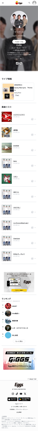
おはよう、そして (19, 254)
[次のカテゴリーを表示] (34, 359)
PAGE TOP (31, 379)
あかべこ (16, 192)
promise (16, 146)
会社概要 (19, 412)
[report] (14, 29)
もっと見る (19, 59)
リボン (15, 176)
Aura (15, 161)
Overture (16, 238)
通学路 (15, 130)
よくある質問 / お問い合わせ (19, 406)
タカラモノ (16, 207)
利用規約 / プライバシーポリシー (19, 409)
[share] (11, 29)
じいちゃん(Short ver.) (20, 223)
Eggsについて (19, 403)
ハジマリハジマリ (19, 115)
